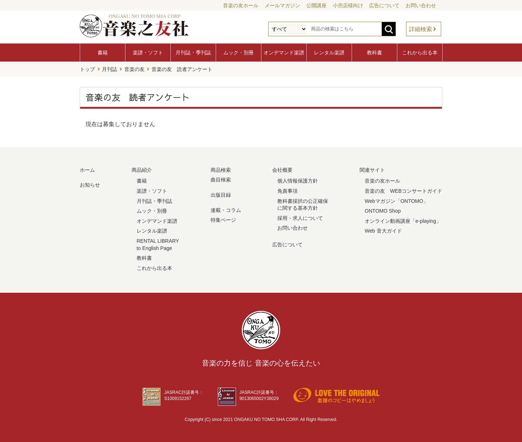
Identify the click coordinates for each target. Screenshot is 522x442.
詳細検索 (420, 29)
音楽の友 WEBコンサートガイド (403, 191)
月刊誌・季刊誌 (193, 52)
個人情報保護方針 (297, 181)
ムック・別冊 (238, 52)
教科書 (374, 52)
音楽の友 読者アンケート (182, 69)
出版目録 (221, 195)
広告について (384, 5)
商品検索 (221, 170)
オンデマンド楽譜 (284, 52)
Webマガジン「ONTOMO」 (396, 201)
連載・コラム (226, 210)
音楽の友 (134, 69)
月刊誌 (109, 69)
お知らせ (90, 185)
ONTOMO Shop (383, 211)
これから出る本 (420, 52)
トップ (87, 69)
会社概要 (282, 170)
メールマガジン (282, 5)
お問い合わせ (421, 5)
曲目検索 (221, 180)
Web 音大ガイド (383, 231)
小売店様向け (348, 5)
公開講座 (316, 5)
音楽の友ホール (240, 5)
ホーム (87, 170)
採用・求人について (300, 218)
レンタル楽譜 (329, 52)
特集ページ (223, 220)
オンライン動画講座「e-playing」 (403, 221)
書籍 (103, 52)
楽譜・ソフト (148, 52)
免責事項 (287, 191)
